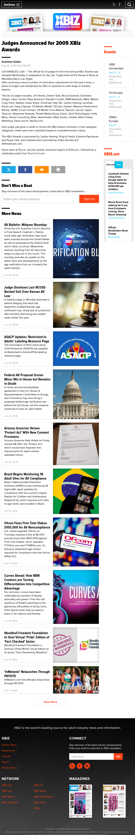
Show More (50, 702)
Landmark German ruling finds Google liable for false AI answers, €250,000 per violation (118, 181)
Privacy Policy (9, 768)
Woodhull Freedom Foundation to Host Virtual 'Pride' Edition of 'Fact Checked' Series (26, 637)
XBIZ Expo (39, 802)
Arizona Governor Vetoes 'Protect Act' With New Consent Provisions (26, 432)
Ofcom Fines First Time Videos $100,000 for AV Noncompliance (27, 525)
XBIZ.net (111, 154)
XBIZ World (8, 797)
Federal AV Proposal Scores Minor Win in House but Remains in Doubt (27, 379)
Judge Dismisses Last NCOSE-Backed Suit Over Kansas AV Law (25, 291)
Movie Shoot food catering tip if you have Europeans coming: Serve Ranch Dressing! (118, 208)
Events (110, 52)
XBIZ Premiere (10, 802)
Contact (6, 756)
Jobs (118, 164)
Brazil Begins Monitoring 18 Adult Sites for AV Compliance (25, 476)
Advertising (8, 750)
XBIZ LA (38, 785)
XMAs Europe (113, 119)
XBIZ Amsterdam (116, 66)
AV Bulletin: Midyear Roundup (25, 224)
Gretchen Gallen (11, 61)
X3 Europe (116, 93)
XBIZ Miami (40, 791)
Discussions (110, 164)
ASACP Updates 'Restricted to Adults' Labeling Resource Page (26, 339)
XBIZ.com (7, 785)
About (5, 762)
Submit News (9, 745)
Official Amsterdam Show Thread (118, 231)
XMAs (37, 808)
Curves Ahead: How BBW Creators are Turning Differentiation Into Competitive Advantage (27, 582)
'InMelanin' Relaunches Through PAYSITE (27, 673)
